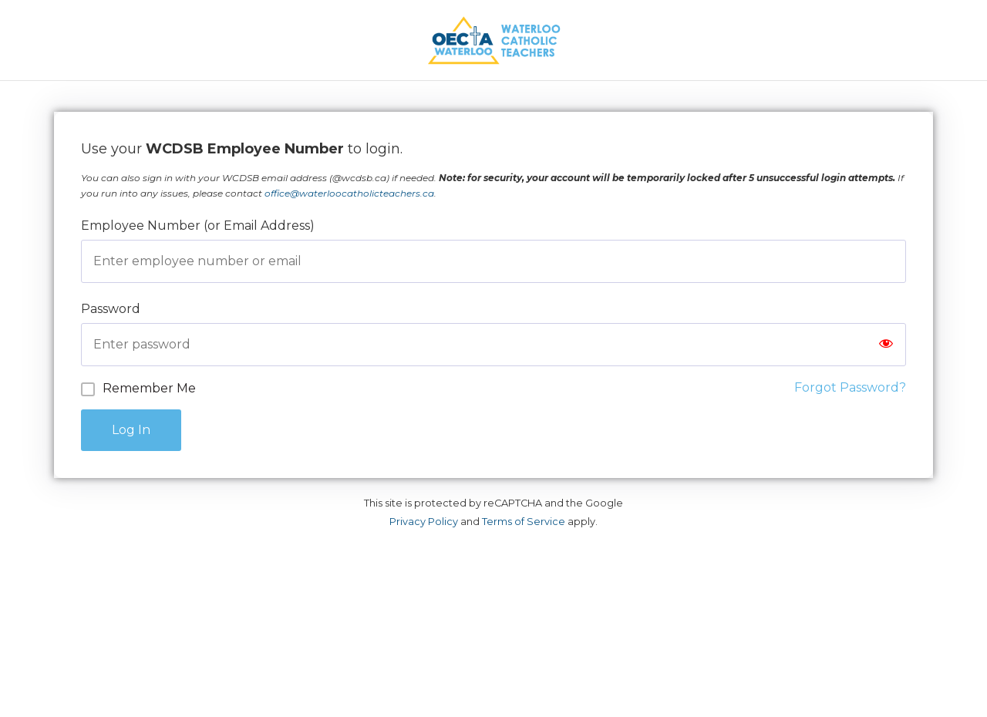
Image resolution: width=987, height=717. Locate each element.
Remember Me (149, 388)
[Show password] (886, 344)
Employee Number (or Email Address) (198, 225)
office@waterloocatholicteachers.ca (349, 193)
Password (110, 308)
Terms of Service (523, 521)
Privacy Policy (423, 521)
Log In (131, 429)
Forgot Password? (850, 387)
